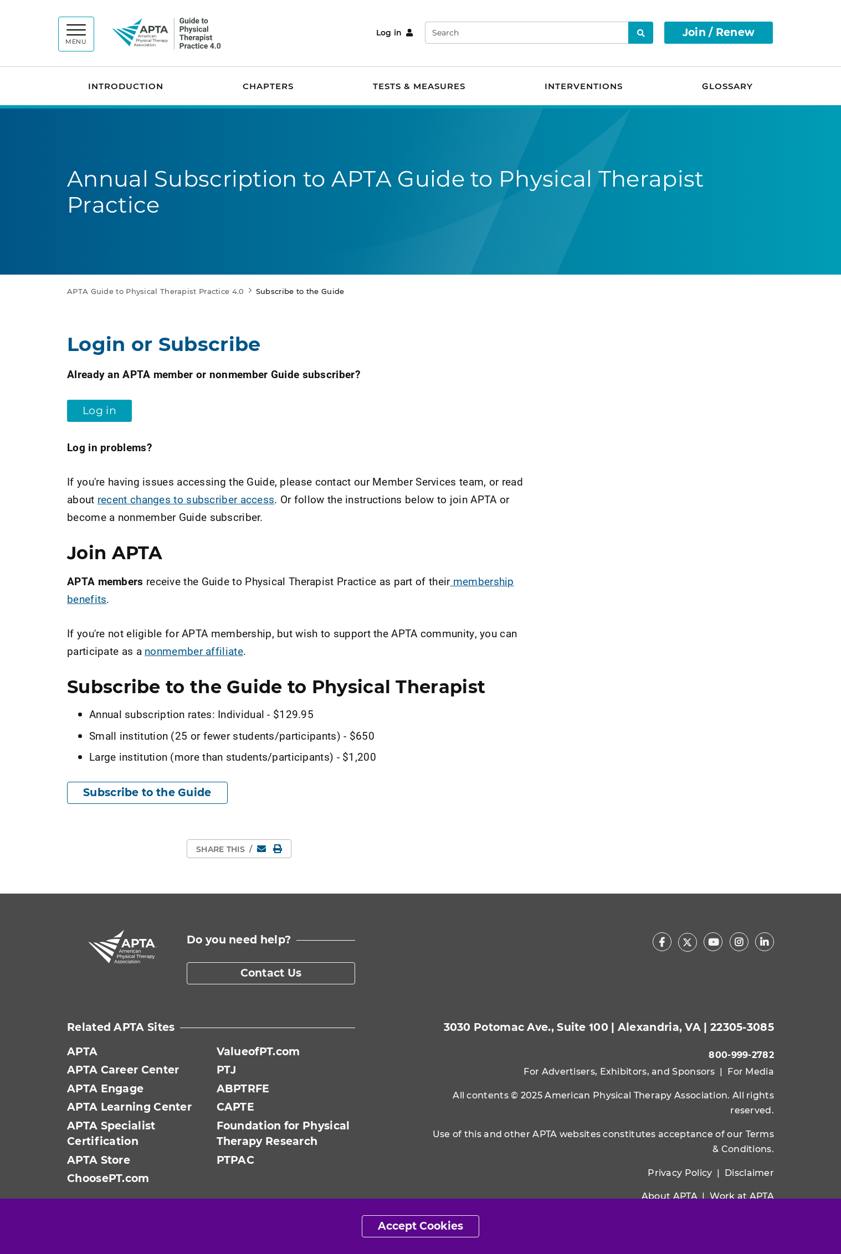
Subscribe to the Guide (147, 792)
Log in (394, 33)
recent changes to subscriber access (186, 499)
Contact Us (271, 973)
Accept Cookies (420, 1226)
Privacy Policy (680, 1173)
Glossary (727, 86)
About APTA (670, 1196)
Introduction (125, 86)
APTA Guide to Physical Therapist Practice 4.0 (155, 291)
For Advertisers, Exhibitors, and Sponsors (619, 1071)
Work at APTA (742, 1196)
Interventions (584, 86)
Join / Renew (719, 32)
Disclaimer (749, 1173)
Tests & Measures (419, 86)
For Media (750, 1071)
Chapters (268, 86)
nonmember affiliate (194, 651)
